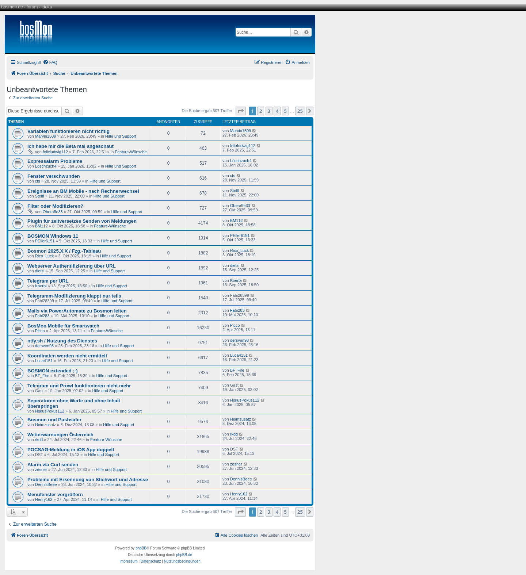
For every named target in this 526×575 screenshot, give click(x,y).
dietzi (40, 271)
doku (47, 6)
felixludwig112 (55, 152)
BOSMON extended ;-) (52, 370)
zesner (41, 469)
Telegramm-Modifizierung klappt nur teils (74, 296)
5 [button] (285, 111)
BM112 (41, 226)
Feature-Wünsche (130, 152)
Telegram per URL (48, 281)
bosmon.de (12, 6)
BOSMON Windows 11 (52, 236)
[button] (240, 111)
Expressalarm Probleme (54, 161)
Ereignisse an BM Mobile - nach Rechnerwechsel (83, 191)
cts (37, 181)
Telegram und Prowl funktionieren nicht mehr (79, 385)
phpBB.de (184, 555)
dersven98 (44, 346)
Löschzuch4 (46, 166)
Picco (40, 331)
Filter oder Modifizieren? (55, 206)
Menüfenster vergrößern (55, 494)
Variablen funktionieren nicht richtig (68, 131)
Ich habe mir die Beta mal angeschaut (70, 146)
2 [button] (260, 111)
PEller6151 (45, 241)
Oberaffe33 (53, 212)
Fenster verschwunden (53, 176)
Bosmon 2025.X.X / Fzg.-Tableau (64, 251)
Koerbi (41, 286)
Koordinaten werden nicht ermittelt (67, 356)
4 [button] (277, 111)
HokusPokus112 (49, 411)
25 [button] (300, 111)
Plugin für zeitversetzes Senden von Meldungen (82, 221)
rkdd (39, 439)
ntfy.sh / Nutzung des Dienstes (62, 341)
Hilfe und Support (120, 136)
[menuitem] (50, 62)
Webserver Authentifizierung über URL (71, 266)
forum (32, 6)
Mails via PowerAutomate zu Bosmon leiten (77, 311)
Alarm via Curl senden (52, 464)
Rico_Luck (44, 256)
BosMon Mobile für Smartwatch (63, 326)
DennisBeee (46, 484)
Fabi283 (42, 316)
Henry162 (44, 499)
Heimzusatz (45, 424)
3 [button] (269, 111)
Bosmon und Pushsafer (54, 419)
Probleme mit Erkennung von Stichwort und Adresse (87, 479)
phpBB (141, 548)
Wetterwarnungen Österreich (60, 434)
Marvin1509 (45, 136)
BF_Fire (42, 375)
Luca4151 (44, 361)
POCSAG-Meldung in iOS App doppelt (70, 449)
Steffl (39, 196)
